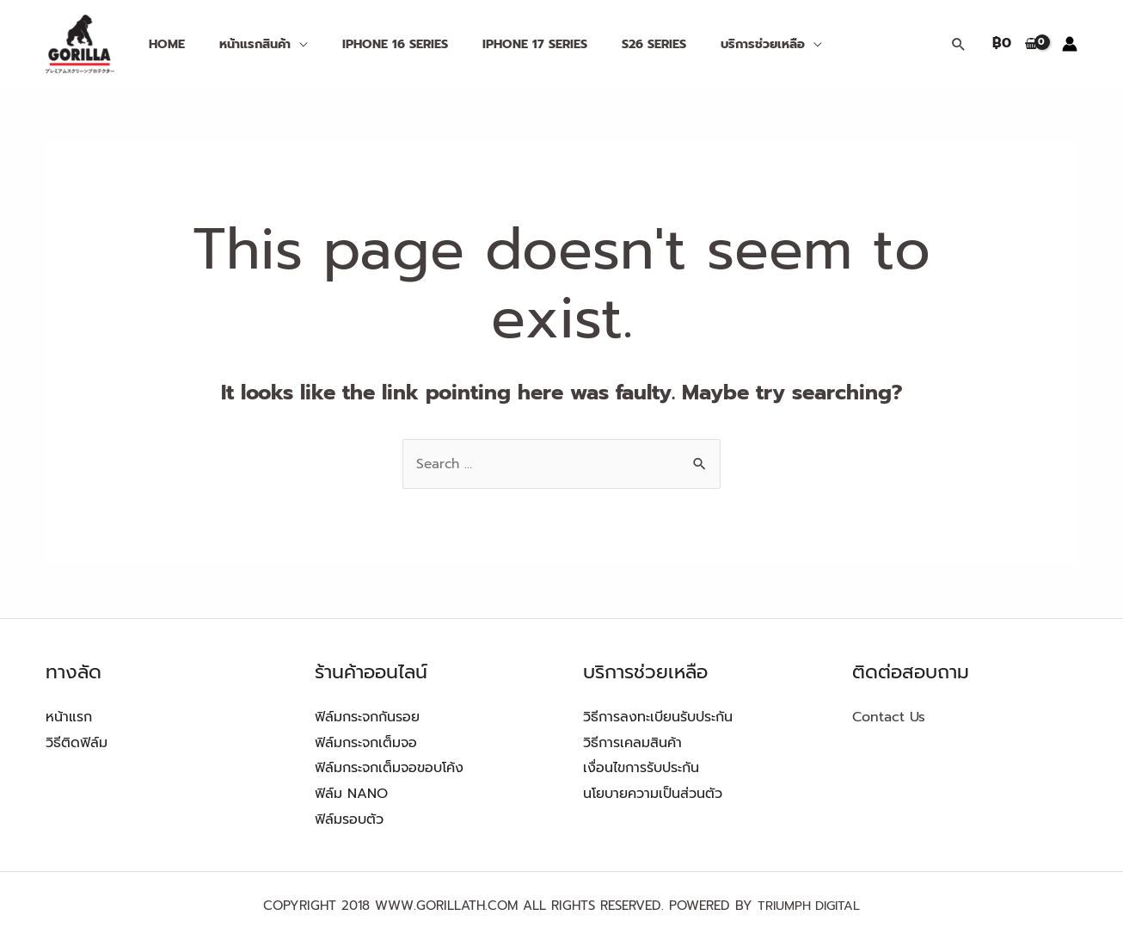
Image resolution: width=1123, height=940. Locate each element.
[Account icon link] (1069, 44)
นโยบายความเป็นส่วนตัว (652, 793)
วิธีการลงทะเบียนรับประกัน (658, 717)
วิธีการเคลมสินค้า (632, 743)
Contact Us (888, 717)
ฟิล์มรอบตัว (349, 819)
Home (162, 43)
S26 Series (611, 43)
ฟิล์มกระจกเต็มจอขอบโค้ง (389, 768)
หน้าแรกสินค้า (240, 43)
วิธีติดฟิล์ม (76, 743)
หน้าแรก (69, 717)
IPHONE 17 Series (501, 43)
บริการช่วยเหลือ (709, 43)
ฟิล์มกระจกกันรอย (367, 717)
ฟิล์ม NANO (351, 793)
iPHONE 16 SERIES (371, 43)
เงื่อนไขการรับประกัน (641, 768)
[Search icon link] (958, 44)
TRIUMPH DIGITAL (808, 905)
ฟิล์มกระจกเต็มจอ (366, 743)
